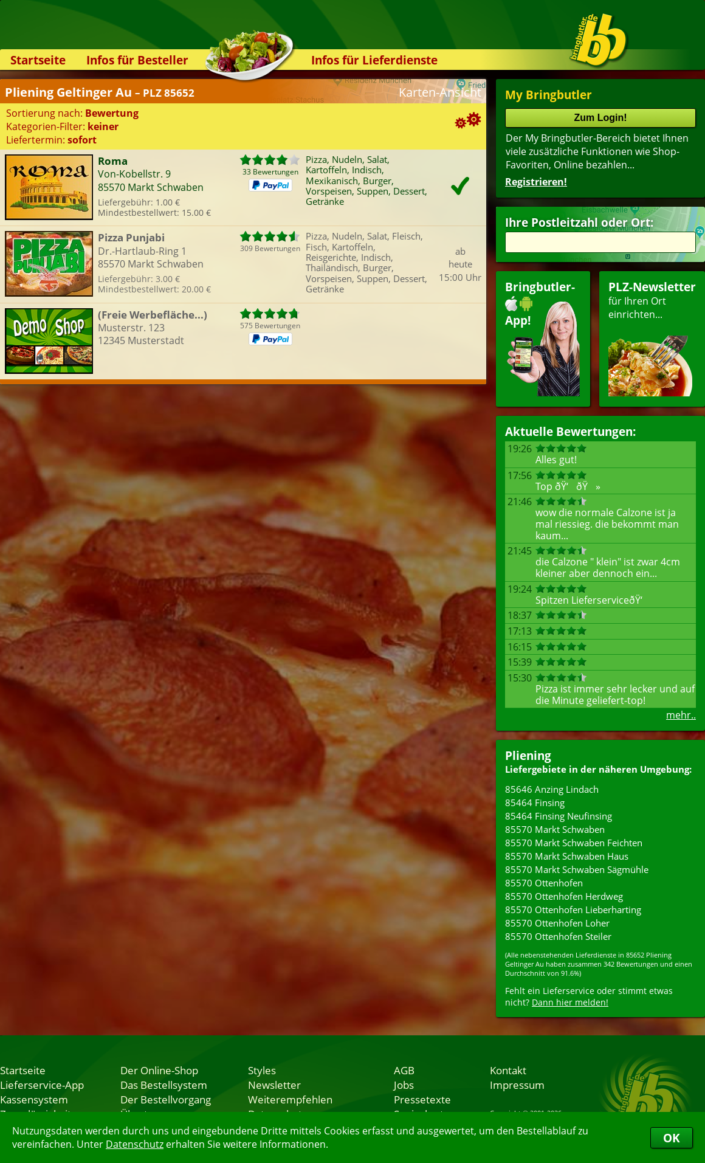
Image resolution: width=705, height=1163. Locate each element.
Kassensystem (34, 1099)
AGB (404, 1070)
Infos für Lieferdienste (374, 59)
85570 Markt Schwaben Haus (566, 856)
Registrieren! (536, 181)
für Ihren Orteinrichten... (652, 337)
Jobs (404, 1084)
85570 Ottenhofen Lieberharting (573, 909)
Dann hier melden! (570, 1002)
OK (671, 1137)
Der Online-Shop (159, 1070)
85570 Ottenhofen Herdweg (564, 896)
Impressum (517, 1084)
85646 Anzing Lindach (552, 789)
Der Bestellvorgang (165, 1099)
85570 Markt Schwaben (555, 829)
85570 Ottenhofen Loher (557, 923)
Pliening (528, 755)
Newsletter (274, 1084)
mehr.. (681, 715)
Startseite (38, 59)
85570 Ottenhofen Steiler (558, 936)
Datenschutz (134, 1144)
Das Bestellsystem (163, 1084)
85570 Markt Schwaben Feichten (573, 843)
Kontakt (508, 1070)
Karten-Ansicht (440, 92)
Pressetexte (422, 1099)
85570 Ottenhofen (544, 883)
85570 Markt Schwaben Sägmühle (576, 869)
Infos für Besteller (137, 59)
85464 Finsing (535, 802)
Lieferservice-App (42, 1084)
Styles (262, 1070)
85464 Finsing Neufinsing (558, 816)
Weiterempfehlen (290, 1099)
